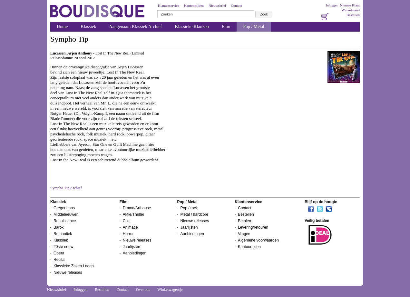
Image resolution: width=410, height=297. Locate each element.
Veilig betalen (317, 220)
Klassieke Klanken (192, 26)
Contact (236, 5)
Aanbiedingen (134, 253)
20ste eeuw (63, 246)
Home (62, 26)
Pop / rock (189, 208)
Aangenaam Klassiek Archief (135, 26)
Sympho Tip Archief (66, 188)
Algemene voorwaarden (258, 240)
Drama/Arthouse (137, 208)
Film (226, 26)
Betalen (244, 221)
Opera (59, 253)
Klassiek (88, 26)
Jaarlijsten (131, 246)
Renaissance (65, 221)
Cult (126, 221)
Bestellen (353, 15)
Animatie (130, 227)
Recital (59, 259)
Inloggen (332, 5)
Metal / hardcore (194, 214)
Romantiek (63, 234)
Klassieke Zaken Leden (74, 266)
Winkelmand (351, 10)
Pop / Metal (253, 26)
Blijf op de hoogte (321, 202)
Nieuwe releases (68, 272)
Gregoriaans (64, 208)
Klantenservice (168, 5)
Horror (128, 234)
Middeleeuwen (66, 214)
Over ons (143, 289)
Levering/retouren (253, 227)
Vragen (244, 234)
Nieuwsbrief (217, 5)
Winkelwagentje (169, 289)
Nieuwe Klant (350, 5)
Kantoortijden (194, 5)
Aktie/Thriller (133, 214)
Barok (58, 227)
